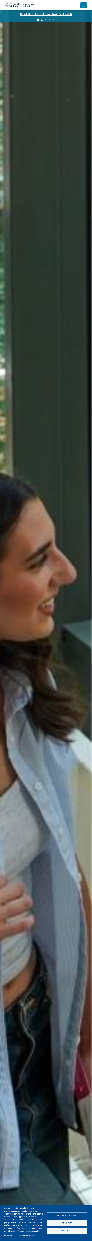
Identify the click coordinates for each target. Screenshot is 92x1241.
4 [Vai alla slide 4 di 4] (53, 20)
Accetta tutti (67, 1231)
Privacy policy (9, 1235)
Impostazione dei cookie (67, 1215)
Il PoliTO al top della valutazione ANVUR (46, 14)
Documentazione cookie (25, 1235)
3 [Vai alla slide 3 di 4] (49, 20)
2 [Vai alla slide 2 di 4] (45, 20)
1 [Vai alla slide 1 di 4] (41, 20)
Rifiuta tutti (67, 1223)
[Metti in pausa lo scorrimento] (37, 20)
